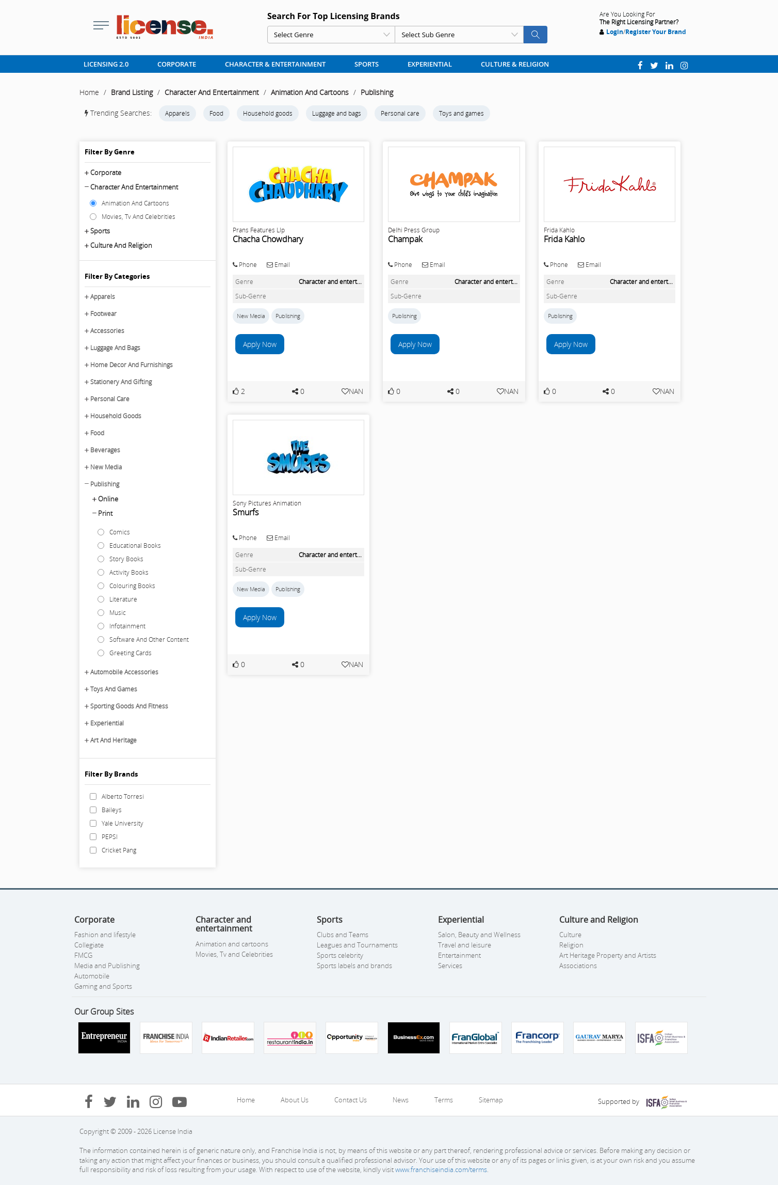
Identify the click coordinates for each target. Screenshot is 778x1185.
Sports (366, 64)
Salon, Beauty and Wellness (479, 934)
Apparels (177, 113)
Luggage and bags (336, 113)
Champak (405, 239)
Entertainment (459, 955)
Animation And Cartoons (310, 92)
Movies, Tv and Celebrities (234, 954)
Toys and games (461, 113)
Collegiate (89, 945)
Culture (570, 934)
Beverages (105, 450)
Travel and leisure (464, 945)
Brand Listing (132, 92)
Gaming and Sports (103, 986)
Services (450, 965)
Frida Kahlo (564, 239)
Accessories (107, 330)
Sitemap (491, 1099)
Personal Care (109, 398)
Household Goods (115, 416)
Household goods (268, 113)
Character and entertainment (134, 187)
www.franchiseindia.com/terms (441, 1169)
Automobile (91, 976)
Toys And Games (113, 689)
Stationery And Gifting (121, 381)
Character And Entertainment (212, 92)
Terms (443, 1099)
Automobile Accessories (124, 672)
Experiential (430, 64)
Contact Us (350, 1099)
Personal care (400, 113)
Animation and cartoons (232, 944)
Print (105, 513)
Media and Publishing (107, 965)
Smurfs (245, 512)
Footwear (103, 313)
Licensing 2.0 (106, 64)
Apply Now (260, 344)
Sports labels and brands (354, 965)
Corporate (176, 64)
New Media (106, 467)
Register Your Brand (655, 31)
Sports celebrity (340, 955)
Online (108, 498)
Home (89, 92)
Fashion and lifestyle (105, 934)
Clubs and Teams (342, 934)
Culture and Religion (121, 245)
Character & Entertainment (275, 64)
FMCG (83, 955)
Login (614, 31)
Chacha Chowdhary (268, 239)
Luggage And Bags (115, 347)
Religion (571, 945)
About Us (295, 1099)
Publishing (377, 92)
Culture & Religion (515, 64)
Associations (578, 965)
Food (216, 113)
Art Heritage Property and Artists (607, 955)
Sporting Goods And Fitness (129, 706)
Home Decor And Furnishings (131, 364)
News (401, 1099)
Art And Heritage (113, 740)
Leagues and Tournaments (357, 945)
